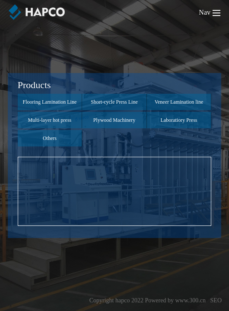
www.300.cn (190, 300)
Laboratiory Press (179, 120)
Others (50, 138)
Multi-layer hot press (50, 120)
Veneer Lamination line (179, 102)
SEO (216, 300)
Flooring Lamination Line (50, 102)
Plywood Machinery (114, 120)
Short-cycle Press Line (114, 102)
